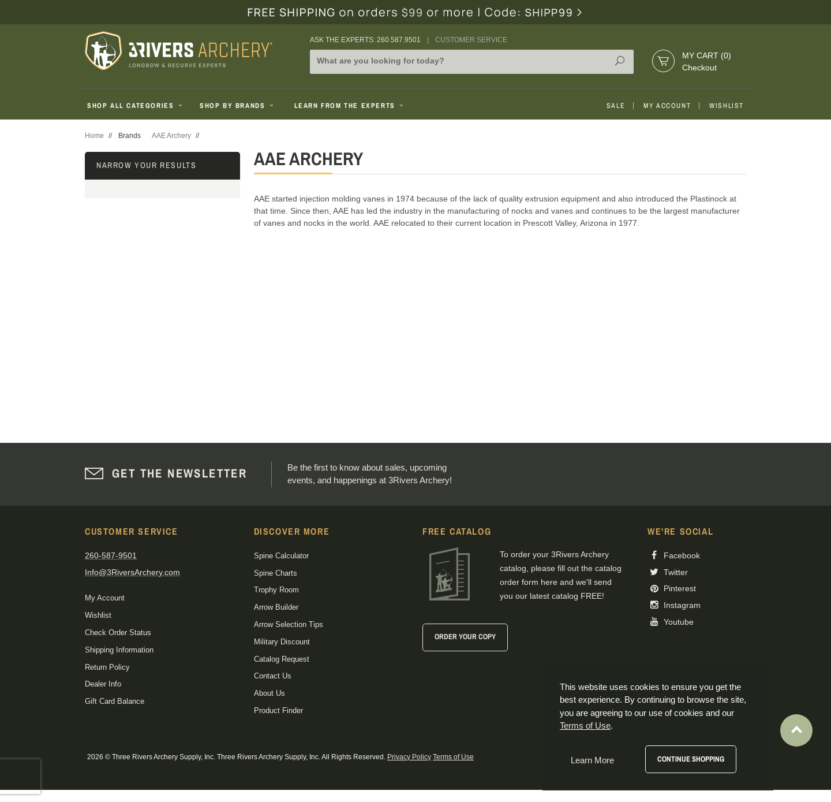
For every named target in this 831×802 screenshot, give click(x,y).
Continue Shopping (690, 759)
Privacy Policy (409, 757)
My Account (667, 105)
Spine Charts (275, 573)
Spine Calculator (281, 555)
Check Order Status (118, 632)
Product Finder (278, 710)
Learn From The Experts (350, 105)
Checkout (699, 67)
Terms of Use (453, 757)
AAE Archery (171, 136)
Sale (616, 105)
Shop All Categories (136, 105)
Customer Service (471, 40)
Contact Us (272, 676)
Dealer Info (103, 684)
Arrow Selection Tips (288, 624)
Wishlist (726, 105)
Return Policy (107, 667)
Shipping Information (119, 650)
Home (94, 136)
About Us (269, 693)
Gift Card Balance (114, 701)
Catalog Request (281, 659)
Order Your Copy (465, 636)
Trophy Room (276, 589)
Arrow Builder (276, 607)
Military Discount (282, 641)
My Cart (706, 55)
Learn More (592, 760)
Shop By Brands (238, 105)
